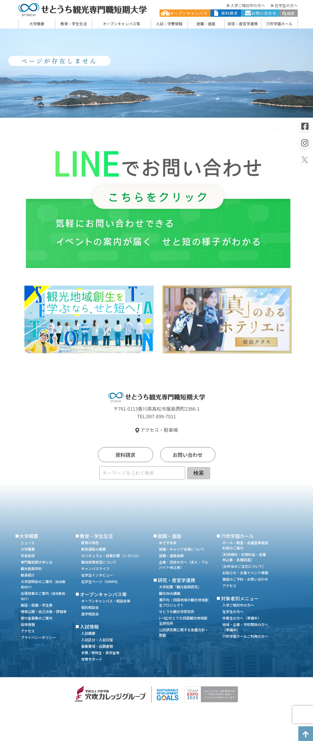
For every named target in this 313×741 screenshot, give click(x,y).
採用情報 (28, 624)
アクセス (28, 630)
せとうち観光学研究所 (176, 611)
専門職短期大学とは (37, 562)
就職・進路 (206, 23)
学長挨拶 (28, 555)
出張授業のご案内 (43, 596)
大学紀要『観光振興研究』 (180, 586)
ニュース (28, 542)
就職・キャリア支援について (182, 549)
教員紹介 (28, 574)
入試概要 (88, 633)
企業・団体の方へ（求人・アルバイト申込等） (183, 565)
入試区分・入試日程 (97, 639)
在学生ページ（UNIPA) (99, 581)
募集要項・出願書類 (97, 646)
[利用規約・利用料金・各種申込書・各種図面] (244, 557)
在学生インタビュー (97, 574)
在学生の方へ (284, 5)
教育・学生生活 (74, 23)
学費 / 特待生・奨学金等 (100, 652)
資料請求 (225, 13)
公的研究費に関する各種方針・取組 (183, 632)
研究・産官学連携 (242, 23)
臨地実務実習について (98, 562)
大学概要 (36, 23)
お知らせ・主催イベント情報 (245, 572)
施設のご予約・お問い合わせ (245, 579)
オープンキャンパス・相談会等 (105, 600)
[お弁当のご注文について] (242, 566)
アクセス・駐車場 (156, 429)
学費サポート (91, 659)
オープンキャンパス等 (121, 23)
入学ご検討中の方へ (246, 5)
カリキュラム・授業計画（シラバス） (111, 555)
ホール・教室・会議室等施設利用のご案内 (245, 545)
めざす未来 (168, 542)
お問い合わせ (260, 13)
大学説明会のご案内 (43, 584)
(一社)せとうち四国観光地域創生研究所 (183, 620)
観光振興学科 (31, 568)
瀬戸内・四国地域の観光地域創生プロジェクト (183, 602)
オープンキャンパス (185, 13)
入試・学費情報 (169, 23)
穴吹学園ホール (279, 23)
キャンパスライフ (95, 568)
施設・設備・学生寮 (37, 604)
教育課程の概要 (93, 549)
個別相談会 (90, 607)
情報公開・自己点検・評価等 (44, 611)
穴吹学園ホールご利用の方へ (245, 636)
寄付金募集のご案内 (37, 617)
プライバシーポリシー (38, 637)
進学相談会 (90, 613)
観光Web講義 (169, 593)
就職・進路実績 (171, 555)
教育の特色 (90, 542)
